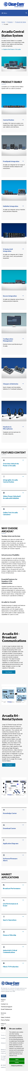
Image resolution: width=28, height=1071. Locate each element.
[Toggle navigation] (4, 13)
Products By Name (20, 22)
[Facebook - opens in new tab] (2, 1028)
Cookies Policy (5, 1038)
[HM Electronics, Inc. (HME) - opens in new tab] (4, 996)
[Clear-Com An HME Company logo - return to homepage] (10, 983)
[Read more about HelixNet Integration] (14, 200)
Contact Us (4, 1004)
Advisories (4, 1043)
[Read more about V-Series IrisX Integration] (14, 245)
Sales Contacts (5, 1017)
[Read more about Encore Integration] (14, 290)
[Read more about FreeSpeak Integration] (14, 156)
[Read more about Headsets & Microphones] (14, 422)
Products (10, 22)
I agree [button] (16, 1059)
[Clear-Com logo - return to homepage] (14, 4)
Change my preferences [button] (16, 1065)
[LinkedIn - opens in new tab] (5, 1028)
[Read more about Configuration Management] (14, 334)
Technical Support (6, 1006)
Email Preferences (6, 1009)
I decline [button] (17, 1062)
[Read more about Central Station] (14, 113)
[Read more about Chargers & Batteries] (14, 378)
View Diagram (8, 672)
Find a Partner (5, 1020)
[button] (26, 13)
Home (3, 22)
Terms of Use (5, 1035)
